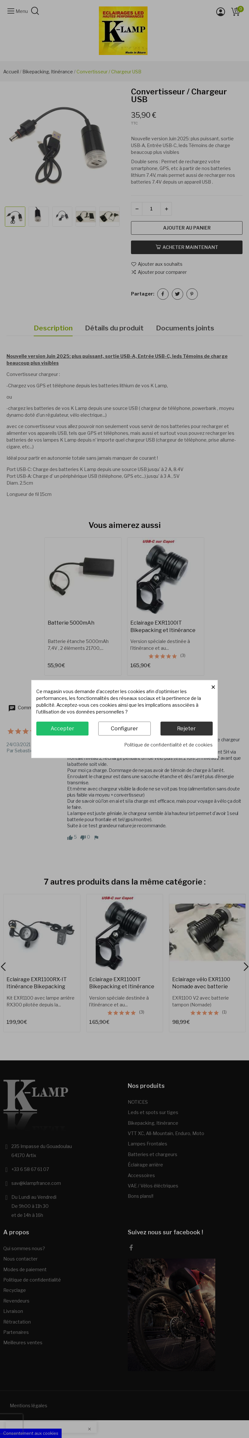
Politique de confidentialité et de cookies (168, 744)
